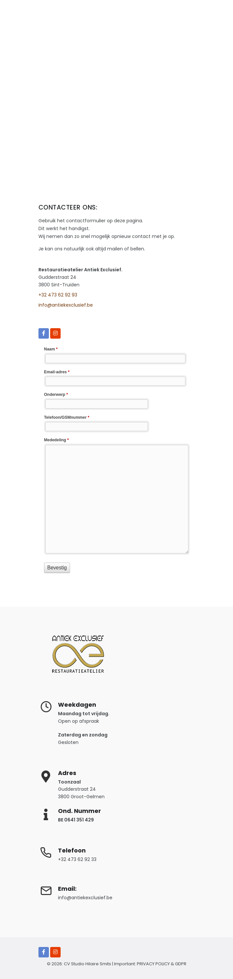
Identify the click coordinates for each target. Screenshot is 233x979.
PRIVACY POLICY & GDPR (161, 964)
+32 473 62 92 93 (57, 295)
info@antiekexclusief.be (65, 305)
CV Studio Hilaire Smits (87, 964)
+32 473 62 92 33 (77, 859)
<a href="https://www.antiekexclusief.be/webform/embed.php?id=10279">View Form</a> (116, 459)
